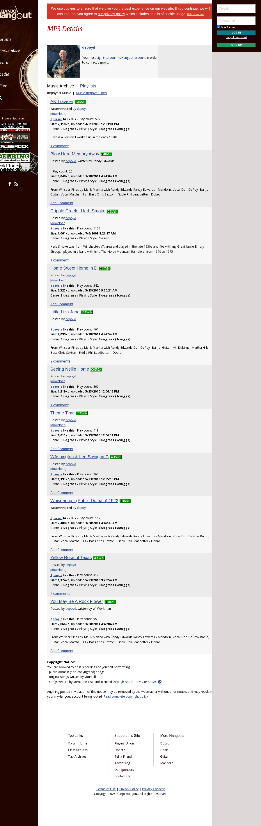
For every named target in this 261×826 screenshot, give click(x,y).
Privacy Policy (128, 794)
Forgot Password (236, 37)
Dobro (163, 748)
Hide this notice (130, 19)
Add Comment (67, 208)
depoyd (94, 52)
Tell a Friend (124, 762)
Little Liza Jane (70, 317)
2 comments (66, 366)
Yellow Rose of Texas (76, 562)
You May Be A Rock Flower (82, 606)
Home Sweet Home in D (79, 273)
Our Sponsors (125, 775)
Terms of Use (106, 794)
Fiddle (163, 755)
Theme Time (68, 418)
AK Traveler (67, 106)
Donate (121, 755)
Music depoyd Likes (97, 98)
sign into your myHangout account (126, 63)
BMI (145, 687)
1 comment (65, 151)
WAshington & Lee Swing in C (85, 462)
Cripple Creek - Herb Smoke (83, 216)
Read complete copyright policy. (143, 702)
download (64, 119)
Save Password (228, 27)
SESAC (158, 687)
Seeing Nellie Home (75, 374)
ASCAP (135, 687)
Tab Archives (82, 762)
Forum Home (82, 748)
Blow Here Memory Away (80, 159)
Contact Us (124, 781)
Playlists (94, 91)
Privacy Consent (153, 794)
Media (15, 74)
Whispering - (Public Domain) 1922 (90, 505)
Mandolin (165, 768)
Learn (14, 62)
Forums (16, 39)
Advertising (123, 768)
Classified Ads (82, 755)
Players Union (125, 748)
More (13, 85)
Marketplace (20, 50)
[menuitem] (24, 39)
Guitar (163, 762)
